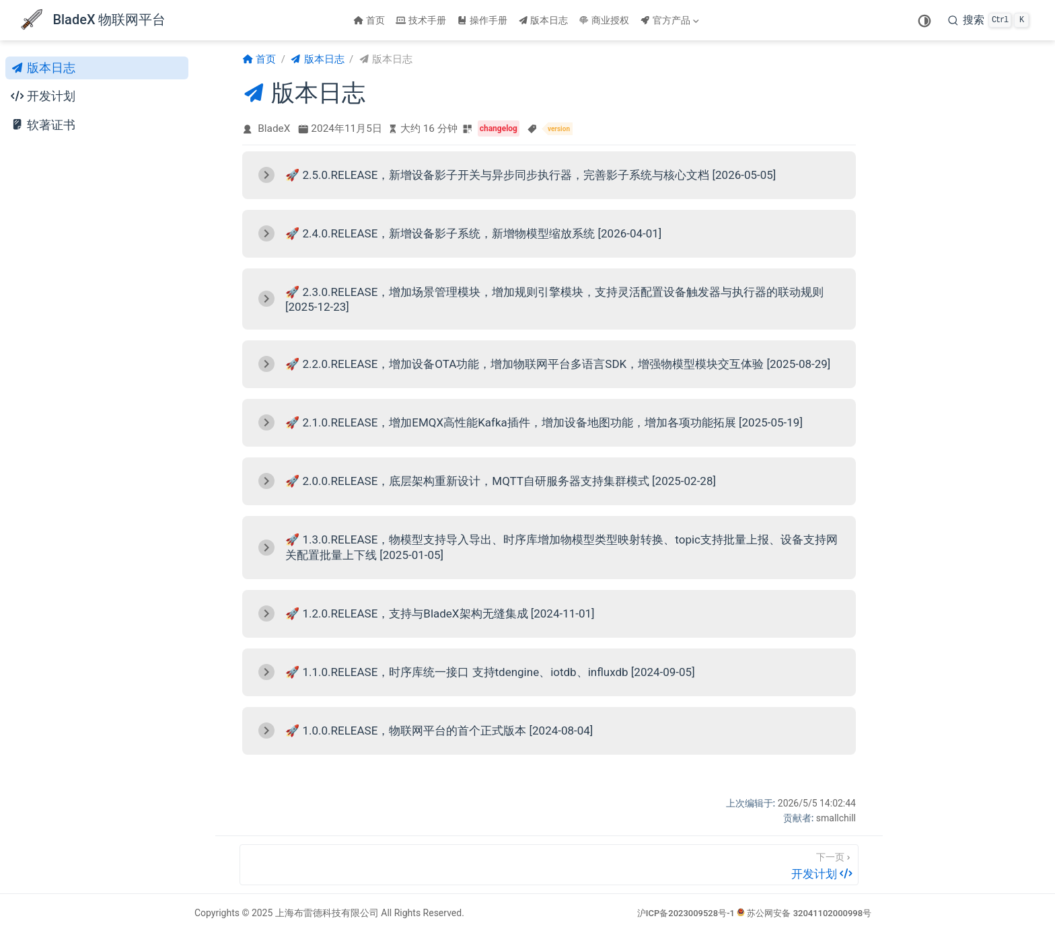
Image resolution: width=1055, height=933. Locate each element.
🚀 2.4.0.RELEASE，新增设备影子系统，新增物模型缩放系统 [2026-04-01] (473, 233)
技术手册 (421, 20)
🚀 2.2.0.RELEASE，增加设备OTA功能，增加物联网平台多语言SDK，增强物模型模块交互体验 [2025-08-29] (557, 364)
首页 (369, 20)
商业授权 (604, 20)
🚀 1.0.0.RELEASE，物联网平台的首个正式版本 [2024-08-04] (439, 730)
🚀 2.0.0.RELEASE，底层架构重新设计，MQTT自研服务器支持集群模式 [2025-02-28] (500, 481)
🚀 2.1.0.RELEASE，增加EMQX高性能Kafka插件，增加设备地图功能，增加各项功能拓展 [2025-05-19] (544, 422)
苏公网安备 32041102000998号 (804, 913)
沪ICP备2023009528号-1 (686, 913)
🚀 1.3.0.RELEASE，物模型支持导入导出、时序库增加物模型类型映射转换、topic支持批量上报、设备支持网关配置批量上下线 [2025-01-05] (561, 547)
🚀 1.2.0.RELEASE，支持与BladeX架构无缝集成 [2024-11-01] (440, 613)
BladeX (274, 128)
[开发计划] (549, 864)
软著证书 (43, 125)
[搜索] (988, 20)
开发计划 (43, 96)
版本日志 (543, 20)
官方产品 (669, 20)
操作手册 (482, 20)
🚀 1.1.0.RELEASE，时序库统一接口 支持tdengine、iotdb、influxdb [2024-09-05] (490, 672)
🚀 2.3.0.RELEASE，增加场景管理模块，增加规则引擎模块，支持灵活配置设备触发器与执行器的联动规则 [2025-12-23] (554, 299)
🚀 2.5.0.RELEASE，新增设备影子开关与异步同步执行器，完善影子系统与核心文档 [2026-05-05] (530, 175)
